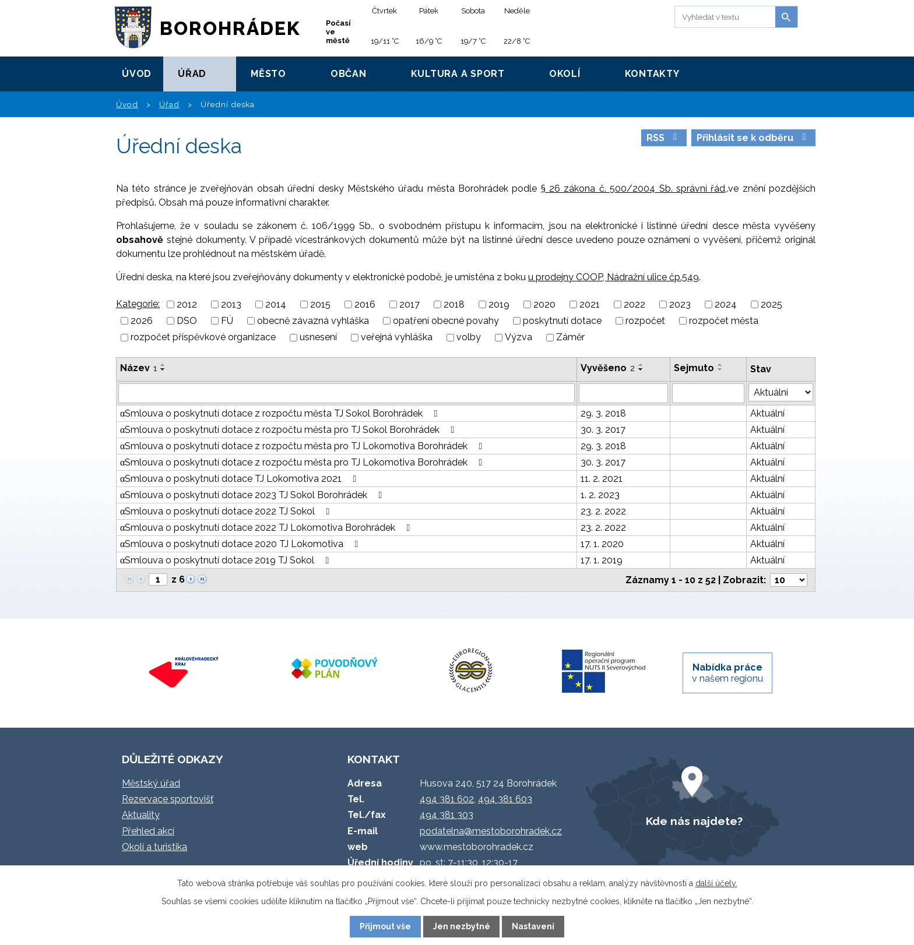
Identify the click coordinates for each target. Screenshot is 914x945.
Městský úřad (151, 783)
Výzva (518, 337)
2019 (498, 304)
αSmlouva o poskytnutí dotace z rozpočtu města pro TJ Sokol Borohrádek (289, 429)
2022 (634, 304)
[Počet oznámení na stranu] (788, 580)
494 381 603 (505, 799)
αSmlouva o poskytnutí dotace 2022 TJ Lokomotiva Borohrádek (267, 527)
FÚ (227, 320)
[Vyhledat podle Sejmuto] (708, 393)
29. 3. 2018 (603, 413)
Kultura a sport (458, 73)
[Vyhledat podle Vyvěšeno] (623, 393)
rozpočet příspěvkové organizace (203, 337)
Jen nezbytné (461, 926)
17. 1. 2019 (602, 560)
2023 (680, 304)
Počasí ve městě (338, 32)
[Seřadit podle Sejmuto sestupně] (720, 369)
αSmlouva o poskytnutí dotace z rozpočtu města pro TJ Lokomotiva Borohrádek (303, 446)
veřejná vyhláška (397, 337)
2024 (726, 304)
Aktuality (141, 814)
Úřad (192, 73)
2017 (409, 304)
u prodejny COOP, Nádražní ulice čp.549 (613, 277)
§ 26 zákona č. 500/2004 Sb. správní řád (633, 188)
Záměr (570, 337)
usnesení (318, 337)
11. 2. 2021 (602, 478)
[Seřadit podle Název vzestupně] (163, 364)
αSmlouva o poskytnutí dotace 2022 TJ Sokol (226, 511)
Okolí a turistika (154, 846)
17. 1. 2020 (602, 543)
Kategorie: (138, 303)
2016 (364, 304)
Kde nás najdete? (694, 820)
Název (138, 367)
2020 (544, 304)
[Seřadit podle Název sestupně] (163, 369)
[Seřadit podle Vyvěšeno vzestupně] (641, 364)
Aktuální (767, 413)
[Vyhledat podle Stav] (780, 392)
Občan (349, 73)
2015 (320, 304)
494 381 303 (446, 814)
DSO (187, 320)
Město (268, 73)
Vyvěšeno (608, 367)
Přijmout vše (385, 926)
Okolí (565, 73)
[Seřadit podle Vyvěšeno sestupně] (641, 369)
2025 (771, 304)
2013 (231, 304)
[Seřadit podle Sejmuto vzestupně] (720, 364)
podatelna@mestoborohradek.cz (491, 831)
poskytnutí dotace (562, 320)
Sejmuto (694, 367)
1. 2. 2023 (600, 494)
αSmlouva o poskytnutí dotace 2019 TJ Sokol (226, 560)
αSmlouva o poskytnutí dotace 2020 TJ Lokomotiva (241, 543)
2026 (142, 320)
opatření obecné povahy (446, 320)
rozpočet (645, 320)
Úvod (137, 73)
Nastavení (533, 926)
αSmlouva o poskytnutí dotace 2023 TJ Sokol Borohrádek (253, 494)
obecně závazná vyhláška (313, 320)
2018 (454, 304)
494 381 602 (447, 799)
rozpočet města (723, 320)
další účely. (716, 883)
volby (468, 337)
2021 (589, 304)
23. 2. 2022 (603, 511)
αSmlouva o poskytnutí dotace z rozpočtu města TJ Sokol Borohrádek (280, 413)
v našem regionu (727, 673)
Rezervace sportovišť (167, 799)
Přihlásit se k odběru (753, 137)
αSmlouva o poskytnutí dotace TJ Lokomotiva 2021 (240, 478)
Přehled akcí (148, 831)
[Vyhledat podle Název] (346, 393)
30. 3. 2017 (603, 429)
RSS (663, 137)
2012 (187, 304)
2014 (275, 304)
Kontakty (652, 73)
